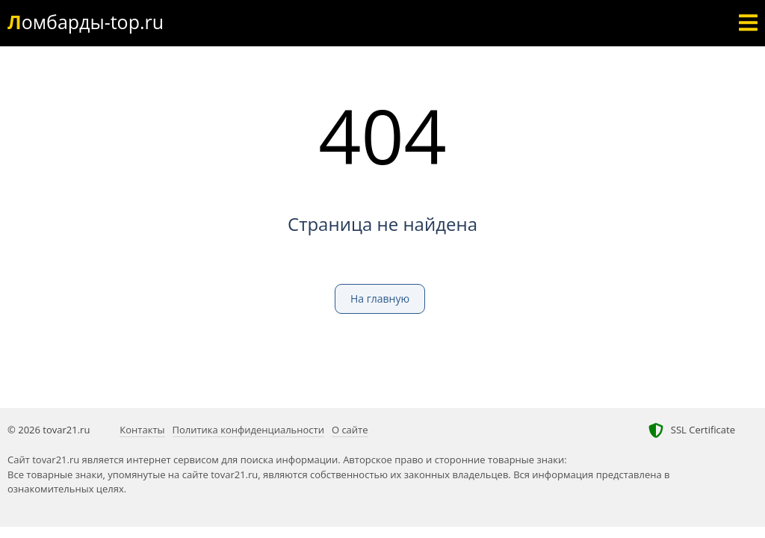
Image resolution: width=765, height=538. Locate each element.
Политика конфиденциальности (248, 429)
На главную (379, 298)
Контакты (142, 429)
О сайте (350, 429)
